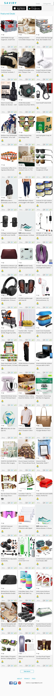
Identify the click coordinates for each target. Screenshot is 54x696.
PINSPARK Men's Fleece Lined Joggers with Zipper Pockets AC (26, 202)
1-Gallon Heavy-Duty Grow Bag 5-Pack (25, 136)
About (19, 679)
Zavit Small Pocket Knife (43, 103)
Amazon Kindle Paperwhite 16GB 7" (42, 462)
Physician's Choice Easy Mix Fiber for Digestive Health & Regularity (43, 398)
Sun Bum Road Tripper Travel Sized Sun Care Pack (43, 658)
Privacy (27, 679)
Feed (33, 679)
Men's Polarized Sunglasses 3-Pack (42, 169)
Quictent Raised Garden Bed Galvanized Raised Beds (43, 626)
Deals (38, 3)
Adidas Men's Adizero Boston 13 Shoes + (44, 528)
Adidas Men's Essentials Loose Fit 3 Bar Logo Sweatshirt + (9, 202)
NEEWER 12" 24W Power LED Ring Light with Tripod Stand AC (44, 235)
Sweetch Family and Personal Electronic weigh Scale (26, 268)
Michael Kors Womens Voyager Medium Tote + (43, 430)
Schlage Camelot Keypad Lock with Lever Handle (9, 234)
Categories (47, 3)
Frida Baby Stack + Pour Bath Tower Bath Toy (26, 592)
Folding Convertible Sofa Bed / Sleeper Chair (26, 71)
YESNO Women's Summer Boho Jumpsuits (27, 364)
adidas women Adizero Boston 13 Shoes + (26, 235)
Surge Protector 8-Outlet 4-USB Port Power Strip (43, 71)
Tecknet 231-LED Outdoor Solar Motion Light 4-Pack (44, 201)
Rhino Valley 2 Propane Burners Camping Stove (8, 657)
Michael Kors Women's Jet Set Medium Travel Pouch (9, 267)
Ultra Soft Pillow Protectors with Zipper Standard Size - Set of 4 (26, 528)
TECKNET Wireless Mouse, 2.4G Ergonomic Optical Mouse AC (44, 267)
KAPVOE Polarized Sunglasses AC (6, 527)
